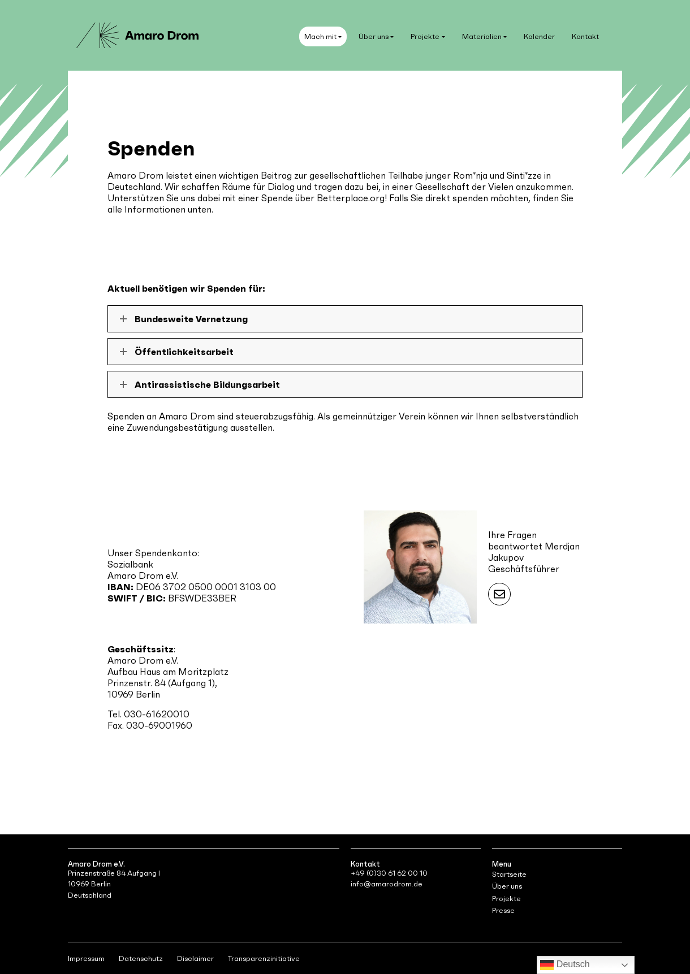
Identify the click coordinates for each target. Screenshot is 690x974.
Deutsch (564, 965)
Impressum (86, 958)
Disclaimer (195, 958)
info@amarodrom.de (386, 884)
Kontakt (585, 36)
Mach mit (320, 36)
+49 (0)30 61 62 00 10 (389, 873)
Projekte (425, 36)
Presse (503, 910)
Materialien (482, 36)
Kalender (539, 36)
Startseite (509, 874)
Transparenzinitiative (264, 958)
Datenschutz (141, 958)
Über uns (374, 36)
